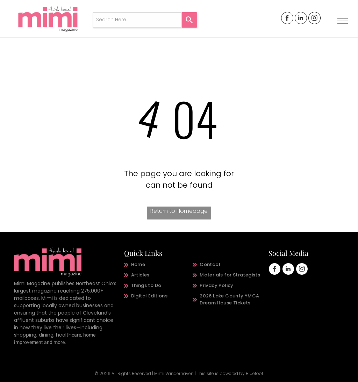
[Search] (189, 20)
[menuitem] (158, 264)
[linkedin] (301, 19)
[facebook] (287, 19)
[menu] (343, 21)
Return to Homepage (179, 211)
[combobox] (137, 20)
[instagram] (314, 19)
